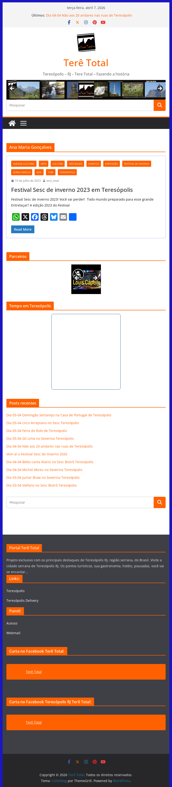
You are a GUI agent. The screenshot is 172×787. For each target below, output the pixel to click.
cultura (58, 163)
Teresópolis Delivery (22, 600)
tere (51, 172)
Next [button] (159, 88)
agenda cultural (24, 163)
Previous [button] (12, 88)
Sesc (39, 172)
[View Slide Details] (86, 279)
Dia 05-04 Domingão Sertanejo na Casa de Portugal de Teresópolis (58, 415)
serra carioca (21, 172)
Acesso (11, 623)
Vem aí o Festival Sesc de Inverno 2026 (36, 454)
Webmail (13, 633)
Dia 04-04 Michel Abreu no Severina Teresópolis (44, 469)
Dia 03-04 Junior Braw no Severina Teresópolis (43, 477)
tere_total (52, 181)
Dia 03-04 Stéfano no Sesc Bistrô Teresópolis (41, 485)
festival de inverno (136, 163)
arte (43, 163)
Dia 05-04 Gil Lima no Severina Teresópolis (40, 438)
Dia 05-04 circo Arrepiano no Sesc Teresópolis (42, 423)
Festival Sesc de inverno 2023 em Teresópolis (72, 189)
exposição (111, 163)
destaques (75, 163)
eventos (93, 163)
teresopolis (67, 172)
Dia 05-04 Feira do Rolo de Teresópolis (36, 430)
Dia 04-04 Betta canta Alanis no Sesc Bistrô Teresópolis (49, 462)
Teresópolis (15, 591)
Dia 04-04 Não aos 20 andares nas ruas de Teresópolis (89, 15)
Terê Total (86, 62)
